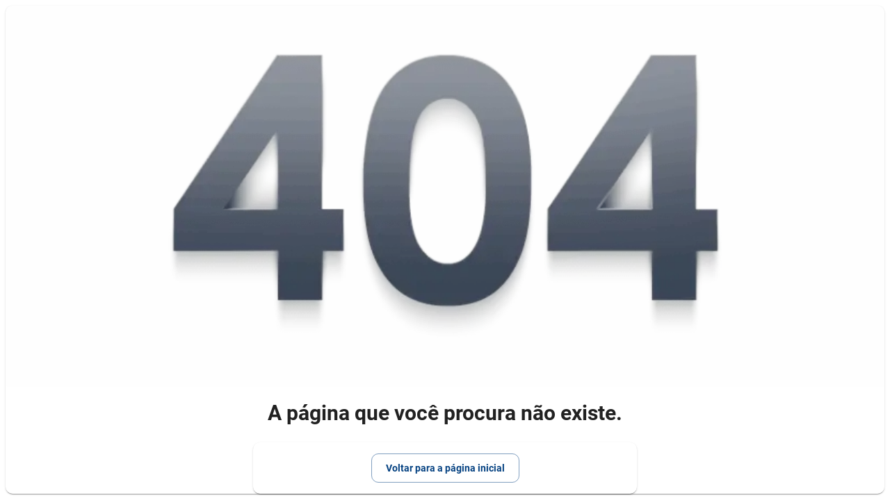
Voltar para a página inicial (445, 468)
